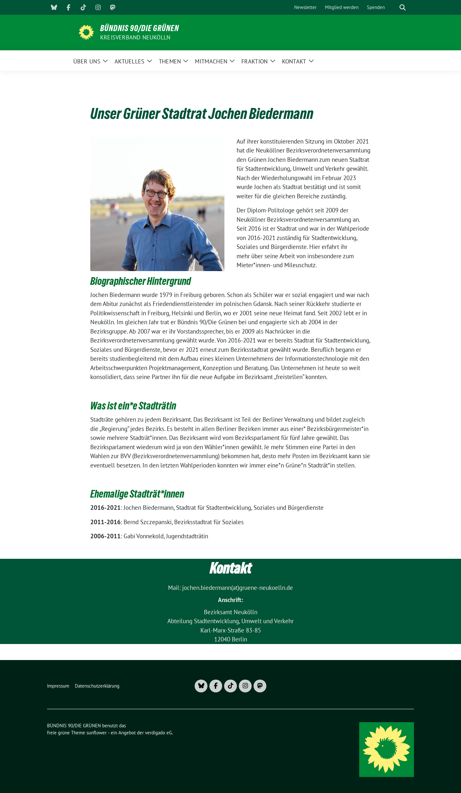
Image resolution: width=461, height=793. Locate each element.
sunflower (96, 733)
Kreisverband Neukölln (135, 37)
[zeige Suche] (402, 7)
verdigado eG (158, 733)
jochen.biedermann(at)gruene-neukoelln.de (237, 587)
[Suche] (393, 7)
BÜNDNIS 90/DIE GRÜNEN (139, 28)
